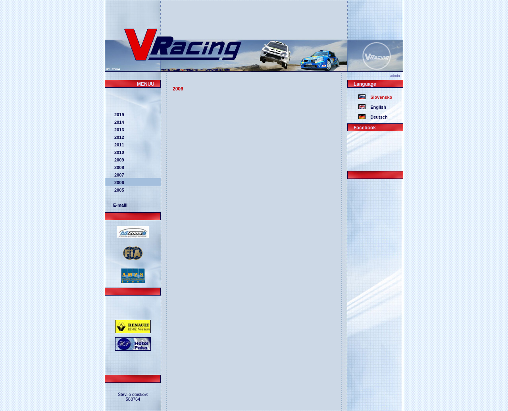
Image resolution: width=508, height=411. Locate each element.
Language (365, 84)
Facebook (365, 128)
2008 (118, 167)
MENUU (145, 84)
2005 (118, 190)
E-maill (120, 205)
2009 (118, 159)
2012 (118, 137)
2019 (118, 114)
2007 (118, 175)
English (376, 107)
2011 (118, 144)
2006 (118, 182)
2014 (118, 122)
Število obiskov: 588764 (133, 396)
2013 (118, 129)
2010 (118, 152)
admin (396, 76)
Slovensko (379, 97)
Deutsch (377, 117)
